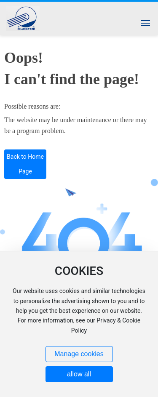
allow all (79, 374)
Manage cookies (79, 353)
